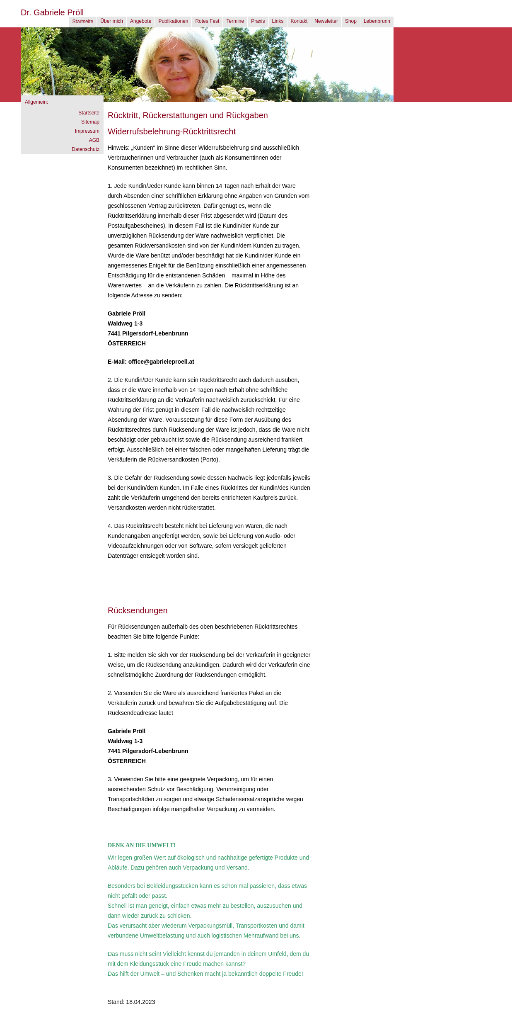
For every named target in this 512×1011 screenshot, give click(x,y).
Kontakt (299, 21)
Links (278, 21)
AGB (94, 140)
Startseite (83, 21)
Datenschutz (85, 149)
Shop (351, 21)
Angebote (140, 21)
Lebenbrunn (377, 21)
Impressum (87, 131)
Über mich (111, 21)
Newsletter (326, 21)
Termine (235, 21)
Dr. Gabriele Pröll (52, 12)
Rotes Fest (207, 21)
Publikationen (173, 21)
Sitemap (90, 122)
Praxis (258, 21)
